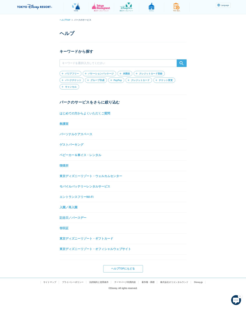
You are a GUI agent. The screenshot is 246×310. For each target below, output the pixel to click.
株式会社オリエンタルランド (177, 299)
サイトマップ (45, 299)
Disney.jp (203, 299)
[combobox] (123, 63)
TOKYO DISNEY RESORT (38, 7)
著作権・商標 (150, 299)
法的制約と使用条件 (97, 299)
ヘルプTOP (65, 20)
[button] (70, 73)
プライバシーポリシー (69, 299)
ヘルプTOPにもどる (123, 286)
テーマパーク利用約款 (125, 299)
